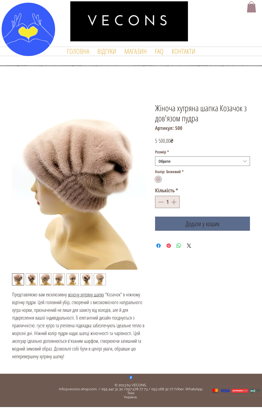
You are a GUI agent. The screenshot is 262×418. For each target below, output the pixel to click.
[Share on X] (189, 245)
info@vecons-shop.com (78, 389)
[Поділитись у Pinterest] (168, 245)
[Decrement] (160, 202)
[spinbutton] (167, 202)
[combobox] (202, 161)
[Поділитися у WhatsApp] (179, 245)
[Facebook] (131, 377)
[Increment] (174, 202)
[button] (251, 7)
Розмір (162, 151)
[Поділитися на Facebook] (158, 245)
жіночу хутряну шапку (86, 294)
